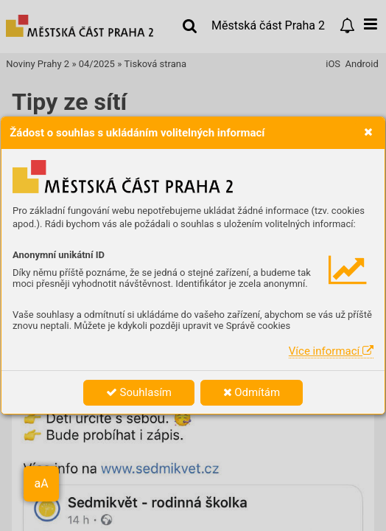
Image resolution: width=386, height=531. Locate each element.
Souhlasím (139, 392)
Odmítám (252, 392)
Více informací (331, 351)
